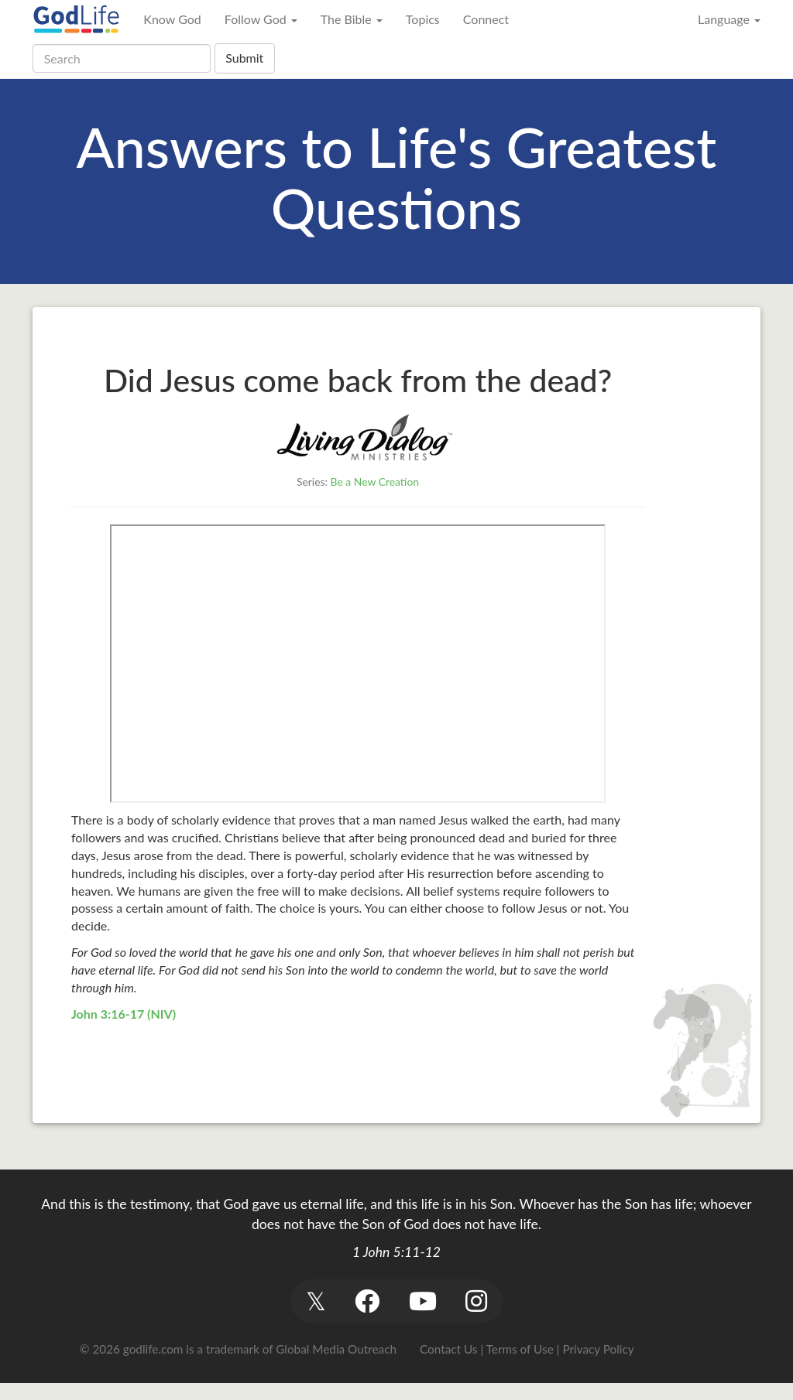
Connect (486, 19)
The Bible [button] (352, 19)
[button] (315, 1301)
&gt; (358, 663)
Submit (244, 57)
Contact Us (448, 1349)
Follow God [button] (261, 19)
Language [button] (729, 19)
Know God (172, 19)
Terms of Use (520, 1349)
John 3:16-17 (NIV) (123, 1013)
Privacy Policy (597, 1349)
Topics (423, 19)
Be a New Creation (375, 481)
